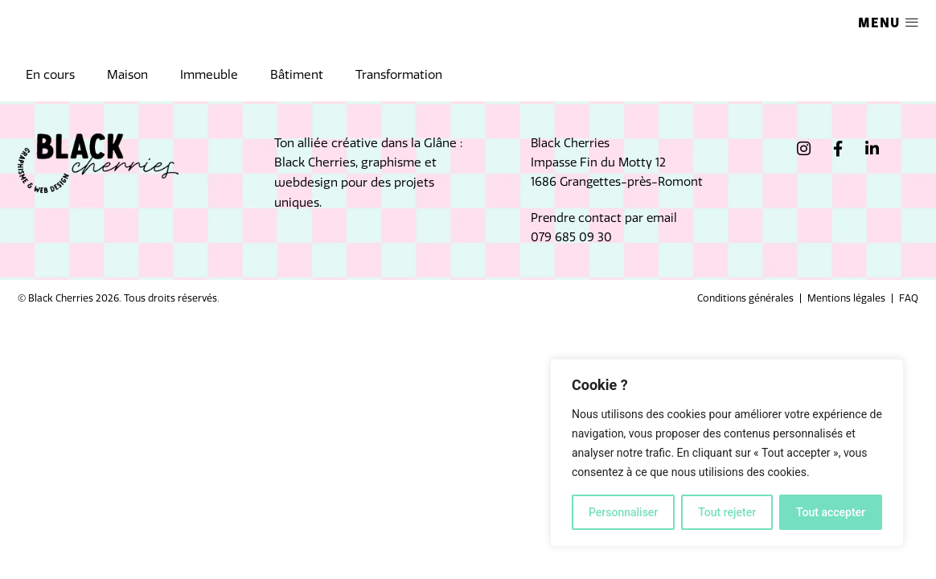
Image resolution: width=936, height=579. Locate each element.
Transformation (398, 75)
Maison (127, 75)
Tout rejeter (727, 512)
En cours (50, 75)
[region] (727, 453)
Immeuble (209, 75)
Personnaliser (623, 512)
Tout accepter (830, 512)
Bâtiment (296, 75)
